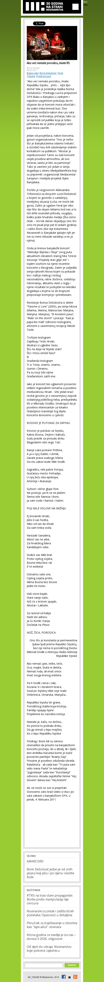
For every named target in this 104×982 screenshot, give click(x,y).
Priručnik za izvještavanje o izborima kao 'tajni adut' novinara (52, 925)
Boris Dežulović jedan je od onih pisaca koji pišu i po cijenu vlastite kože (50, 873)
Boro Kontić (33, 68)
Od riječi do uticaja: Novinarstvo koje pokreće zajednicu (49, 949)
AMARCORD (35, 861)
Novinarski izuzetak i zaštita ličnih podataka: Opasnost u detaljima (50, 913)
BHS (85, 2)
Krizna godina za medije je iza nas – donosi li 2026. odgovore (51, 937)
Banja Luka (33, 73)
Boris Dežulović (48, 73)
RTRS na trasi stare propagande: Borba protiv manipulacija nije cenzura (50, 899)
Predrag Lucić (43, 76)
